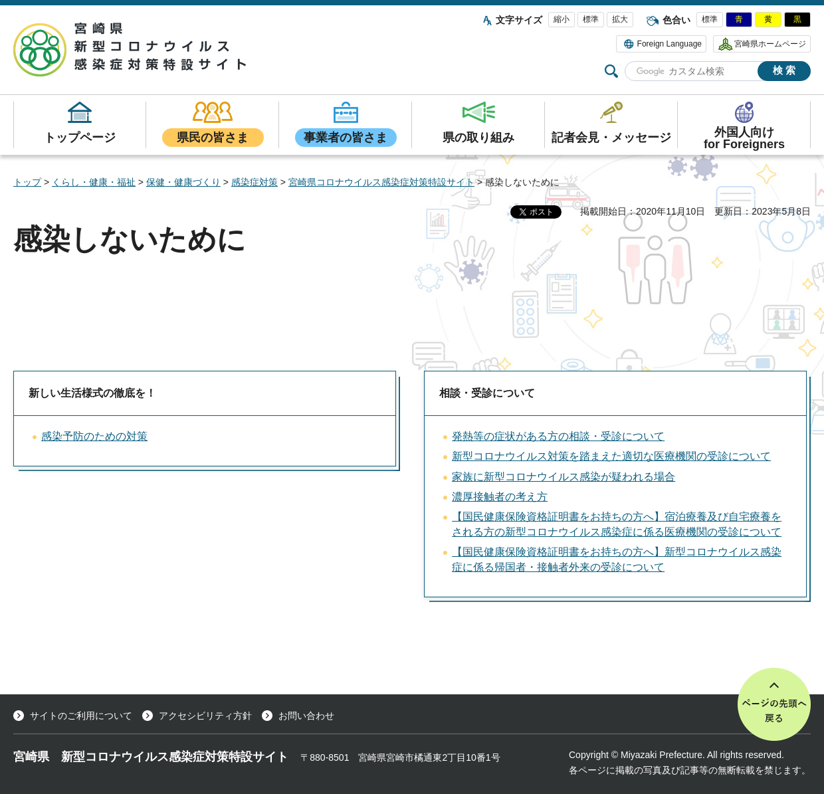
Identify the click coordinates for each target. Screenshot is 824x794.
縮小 (561, 19)
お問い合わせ (306, 715)
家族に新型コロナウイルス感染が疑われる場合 (563, 476)
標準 (591, 19)
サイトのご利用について (81, 715)
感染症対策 (254, 182)
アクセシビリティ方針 (205, 715)
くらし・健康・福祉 (94, 182)
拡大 (620, 19)
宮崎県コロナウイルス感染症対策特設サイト (381, 182)
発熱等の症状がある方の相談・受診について (558, 436)
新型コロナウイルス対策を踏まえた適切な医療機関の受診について (611, 456)
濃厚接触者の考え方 (500, 496)
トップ (27, 182)
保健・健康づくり (183, 182)
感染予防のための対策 (94, 436)
